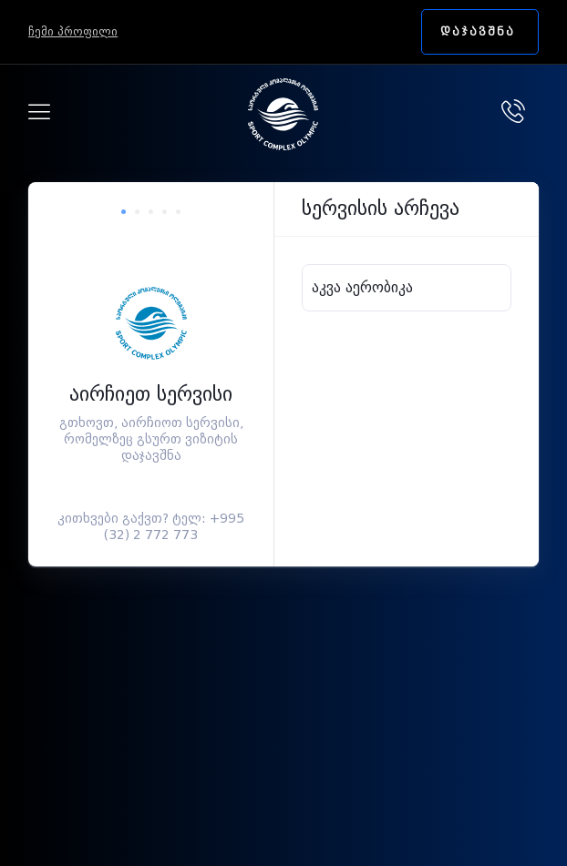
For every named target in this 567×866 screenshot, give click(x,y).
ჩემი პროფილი (73, 31)
